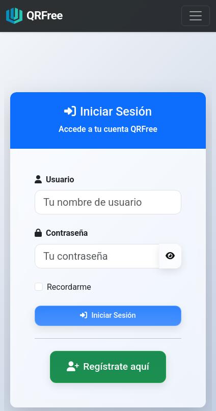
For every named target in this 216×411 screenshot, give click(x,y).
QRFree (34, 16)
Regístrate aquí (108, 366)
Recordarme (69, 287)
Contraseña (61, 233)
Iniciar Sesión (108, 315)
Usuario (54, 179)
